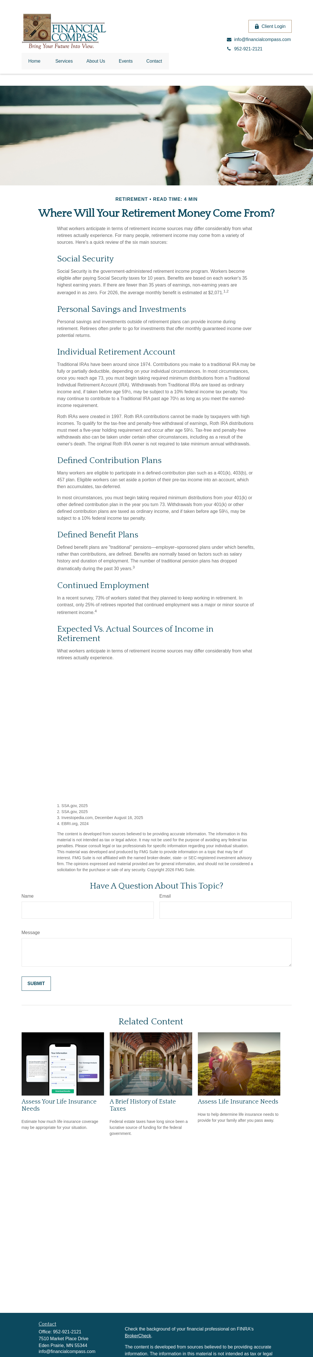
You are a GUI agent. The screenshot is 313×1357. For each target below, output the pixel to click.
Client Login (270, 26)
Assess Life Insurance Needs (238, 1101)
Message (31, 932)
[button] (34, 61)
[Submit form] (36, 984)
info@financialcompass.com (67, 1351)
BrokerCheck (138, 1335)
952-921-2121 (67, 1331)
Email (165, 896)
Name (28, 896)
